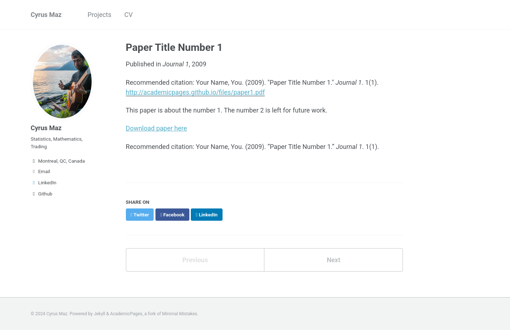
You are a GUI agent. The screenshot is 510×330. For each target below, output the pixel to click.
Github (41, 194)
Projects (99, 14)
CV (128, 14)
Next (333, 260)
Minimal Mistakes (179, 313)
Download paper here (156, 128)
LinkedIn (43, 182)
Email (40, 171)
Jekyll (99, 313)
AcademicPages (126, 313)
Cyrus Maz (46, 14)
